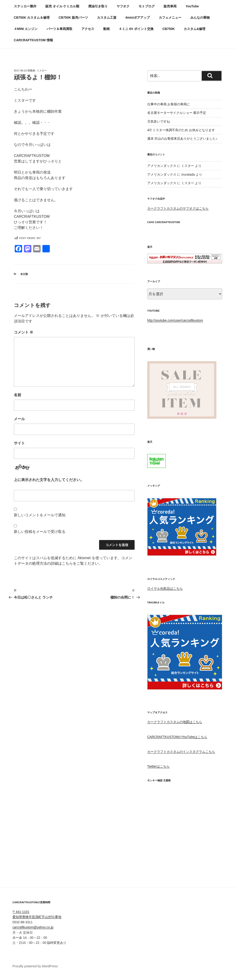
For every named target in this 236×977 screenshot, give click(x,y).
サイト (19, 443)
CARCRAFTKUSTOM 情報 (33, 40)
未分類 (24, 274)
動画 (106, 29)
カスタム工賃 (106, 17)
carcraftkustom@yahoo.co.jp (32, 927)
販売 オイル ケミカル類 (62, 6)
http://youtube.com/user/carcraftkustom (175, 320)
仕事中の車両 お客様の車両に (168, 104)
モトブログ (147, 6)
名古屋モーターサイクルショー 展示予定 (176, 113)
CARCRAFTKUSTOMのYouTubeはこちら (177, 737)
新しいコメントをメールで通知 (39, 515)
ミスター (42, 70)
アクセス (87, 29)
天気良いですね (158, 121)
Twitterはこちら (158, 766)
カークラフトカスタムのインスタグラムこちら (181, 751)
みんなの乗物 (200, 17)
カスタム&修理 (194, 29)
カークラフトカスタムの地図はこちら (174, 722)
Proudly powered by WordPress (35, 966)
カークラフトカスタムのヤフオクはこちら (178, 208)
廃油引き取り (98, 6)
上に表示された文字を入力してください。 (49, 480)
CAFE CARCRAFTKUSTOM (163, 222)
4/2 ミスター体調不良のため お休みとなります (181, 130)
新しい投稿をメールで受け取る (39, 532)
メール (19, 419)
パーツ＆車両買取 (59, 29)
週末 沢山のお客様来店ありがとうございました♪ (182, 138)
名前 (17, 395)
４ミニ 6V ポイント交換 (136, 29)
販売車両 (170, 6)
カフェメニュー (170, 17)
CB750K (168, 29)
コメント (23, 332)
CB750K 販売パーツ (73, 17)
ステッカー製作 (25, 6)
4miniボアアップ (137, 17)
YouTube (192, 6)
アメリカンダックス (161, 166)
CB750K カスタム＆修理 (32, 17)
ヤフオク (123, 6)
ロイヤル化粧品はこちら (165, 588)
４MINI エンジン (26, 29)
